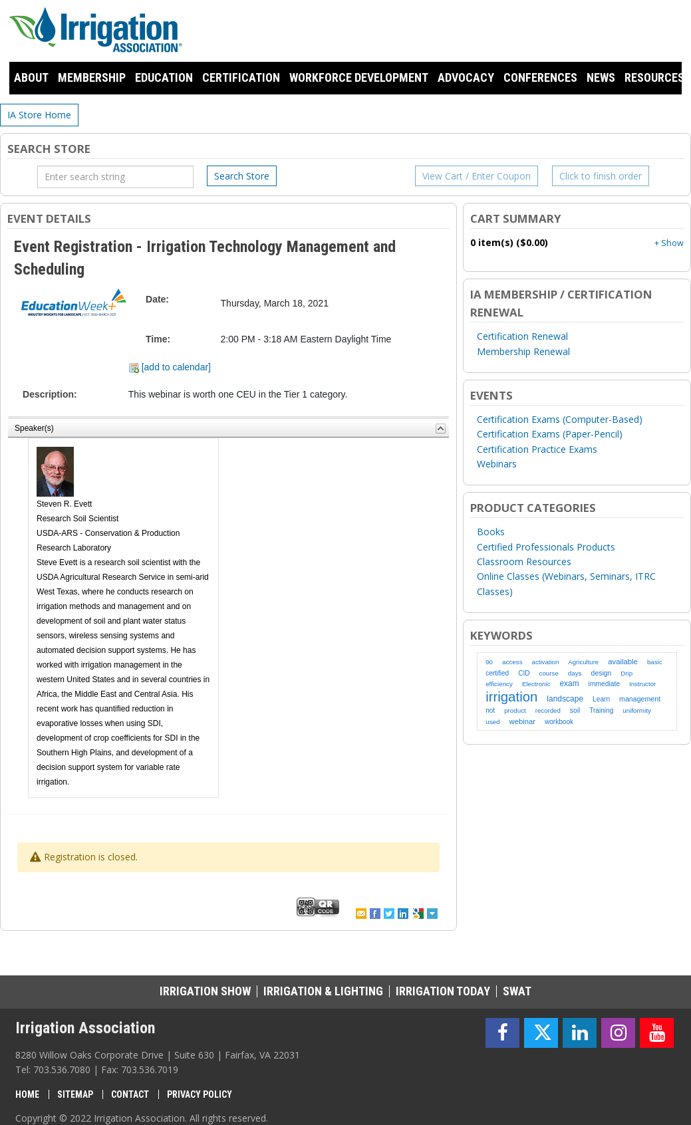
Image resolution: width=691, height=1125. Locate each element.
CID (523, 673)
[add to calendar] (169, 367)
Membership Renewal (523, 351)
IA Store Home (39, 114)
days (575, 673)
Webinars (497, 463)
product (515, 710)
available (623, 662)
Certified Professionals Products (546, 547)
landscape (565, 698)
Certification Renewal (522, 336)
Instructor (642, 684)
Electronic (536, 684)
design (601, 673)
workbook (559, 721)
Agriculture (583, 662)
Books (491, 531)
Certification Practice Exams (537, 449)
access (512, 662)
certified (497, 673)
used (492, 721)
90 (489, 662)
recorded (548, 710)
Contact (130, 1094)
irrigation (511, 696)
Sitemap (75, 1094)
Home (27, 1094)
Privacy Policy (199, 1094)
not (490, 710)
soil (575, 710)
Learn (601, 699)
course (549, 673)
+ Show (669, 243)
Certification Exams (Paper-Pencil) (549, 434)
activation (545, 662)
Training (601, 710)
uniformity (636, 710)
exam (569, 683)
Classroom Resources (524, 561)
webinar (522, 721)
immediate (604, 684)
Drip (626, 673)
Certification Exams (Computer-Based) (559, 419)
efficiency (499, 684)
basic (654, 662)
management (639, 699)
